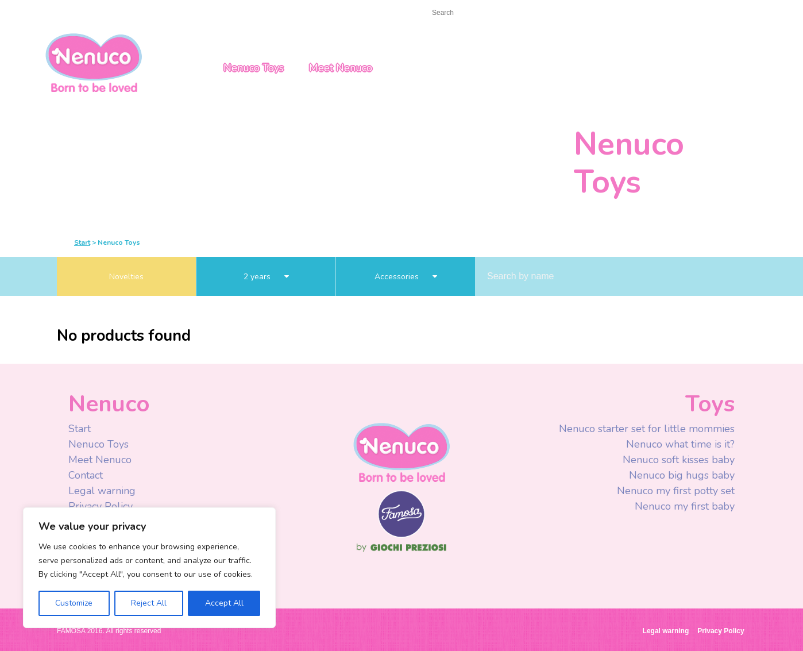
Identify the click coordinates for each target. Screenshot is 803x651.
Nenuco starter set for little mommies (647, 429)
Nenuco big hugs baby (682, 475)
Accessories (406, 276)
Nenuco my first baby (685, 506)
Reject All (149, 603)
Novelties (126, 276)
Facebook (564, 14)
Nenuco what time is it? (680, 444)
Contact (105, 12)
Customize (73, 603)
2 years (266, 276)
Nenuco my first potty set (676, 491)
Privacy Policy (102, 506)
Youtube (587, 14)
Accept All (224, 603)
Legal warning (102, 491)
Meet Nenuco (340, 68)
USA (672, 13)
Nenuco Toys (253, 68)
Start (66, 12)
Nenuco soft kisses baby (679, 460)
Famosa (401, 535)
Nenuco (401, 452)
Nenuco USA (93, 62)
